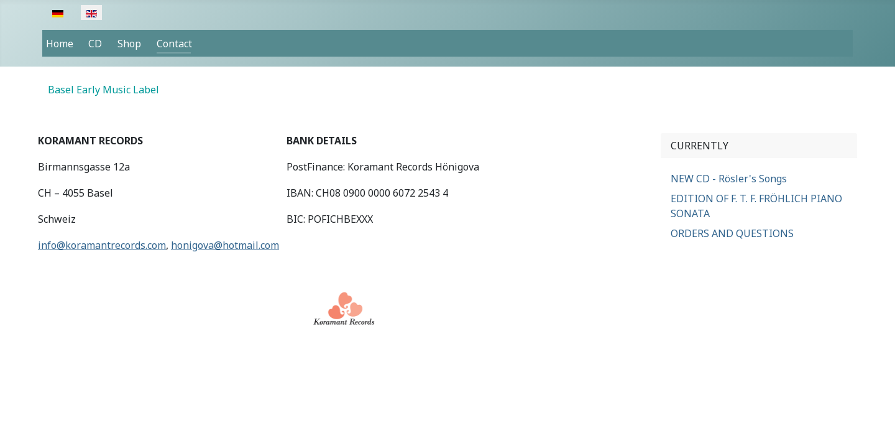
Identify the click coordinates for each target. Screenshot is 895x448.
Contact (174, 43)
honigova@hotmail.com (225, 245)
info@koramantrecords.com (102, 245)
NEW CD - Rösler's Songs (729, 178)
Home (59, 43)
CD (95, 43)
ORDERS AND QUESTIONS (732, 233)
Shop (129, 43)
